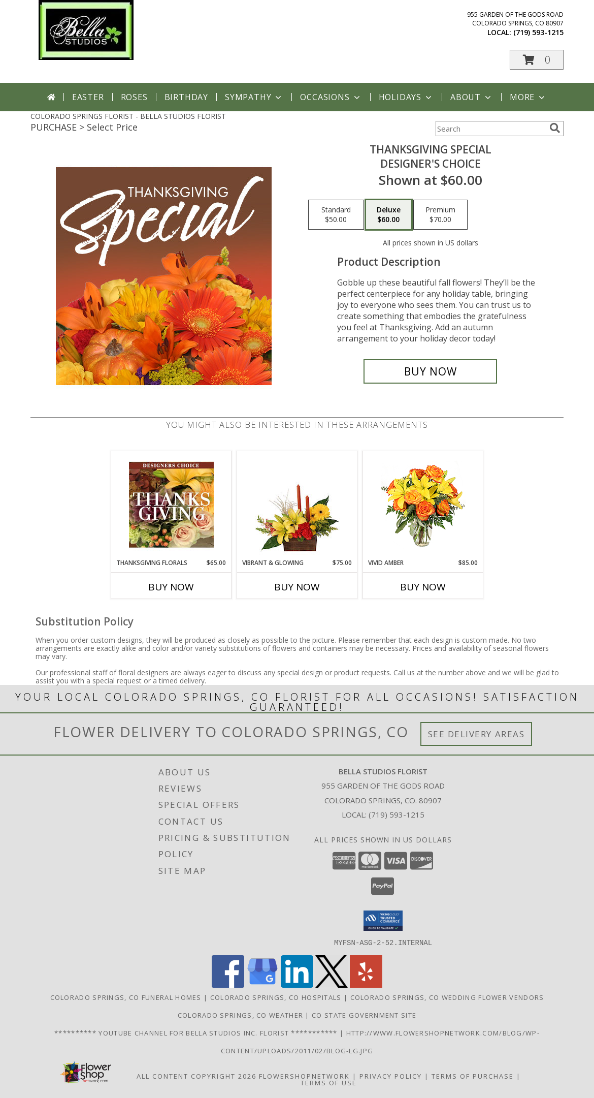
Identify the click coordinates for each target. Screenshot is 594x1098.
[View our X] (331, 984)
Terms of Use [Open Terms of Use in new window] (329, 1082)
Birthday (186, 97)
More (528, 97)
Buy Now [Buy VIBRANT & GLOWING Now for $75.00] (297, 586)
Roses (134, 97)
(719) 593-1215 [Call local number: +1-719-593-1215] (538, 32)
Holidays (406, 97)
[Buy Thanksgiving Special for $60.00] (430, 371)
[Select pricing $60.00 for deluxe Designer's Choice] (388, 215)
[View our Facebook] (228, 984)
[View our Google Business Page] (262, 984)
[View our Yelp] (366, 984)
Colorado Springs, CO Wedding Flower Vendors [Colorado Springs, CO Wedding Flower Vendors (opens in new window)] (447, 996)
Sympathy (254, 97)
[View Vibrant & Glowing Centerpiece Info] (297, 504)
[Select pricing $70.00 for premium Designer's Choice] (440, 215)
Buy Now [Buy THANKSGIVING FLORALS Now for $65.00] (171, 586)
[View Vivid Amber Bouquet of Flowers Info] (423, 504)
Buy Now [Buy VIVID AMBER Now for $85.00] (423, 586)
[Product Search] (490, 128)
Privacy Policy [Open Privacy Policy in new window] (390, 1075)
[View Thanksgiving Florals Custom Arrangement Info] (171, 504)
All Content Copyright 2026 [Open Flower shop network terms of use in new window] (196, 1075)
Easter (88, 97)
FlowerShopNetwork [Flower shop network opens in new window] (304, 1075)
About (471, 97)
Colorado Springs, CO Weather (240, 1014)
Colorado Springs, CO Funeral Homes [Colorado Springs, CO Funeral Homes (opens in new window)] (126, 996)
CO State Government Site (364, 1014)
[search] (555, 128)
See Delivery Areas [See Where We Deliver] (476, 734)
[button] (537, 60)
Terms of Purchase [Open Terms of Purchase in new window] (473, 1075)
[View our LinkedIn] (297, 984)
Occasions (330, 97)
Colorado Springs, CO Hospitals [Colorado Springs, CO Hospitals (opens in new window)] (276, 996)
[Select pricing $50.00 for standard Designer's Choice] (336, 215)
